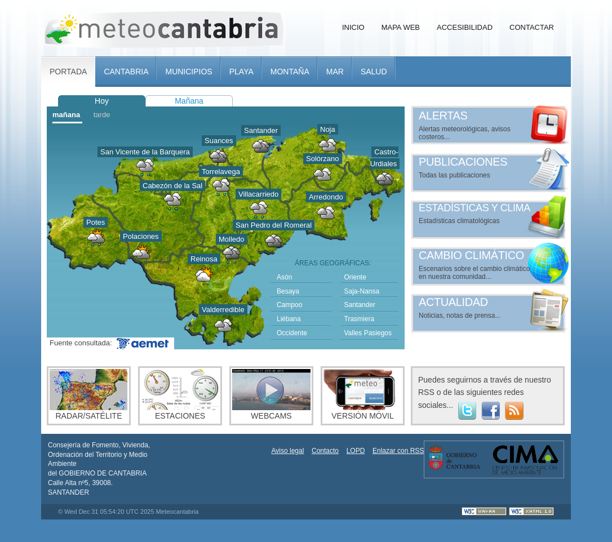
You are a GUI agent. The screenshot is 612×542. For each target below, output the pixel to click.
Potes (95, 222)
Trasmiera (359, 319)
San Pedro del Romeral (274, 225)
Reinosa (204, 259)
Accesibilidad (465, 27)
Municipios (188, 71)
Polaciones (141, 236)
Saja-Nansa (362, 291)
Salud (374, 71)
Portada (68, 71)
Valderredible (223, 309)
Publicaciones (463, 162)
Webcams (271, 394)
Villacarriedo (258, 194)
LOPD (356, 451)
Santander (261, 130)
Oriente (355, 277)
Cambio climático (471, 255)
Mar (335, 71)
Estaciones (180, 394)
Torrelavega (221, 171)
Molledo (232, 239)
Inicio (353, 27)
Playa (241, 71)
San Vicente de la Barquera (145, 152)
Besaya (288, 291)
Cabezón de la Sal (172, 185)
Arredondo (326, 197)
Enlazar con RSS (398, 451)
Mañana (189, 100)
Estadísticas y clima (474, 208)
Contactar (531, 27)
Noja (327, 129)
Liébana (289, 319)
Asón (284, 277)
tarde (102, 114)
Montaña (289, 71)
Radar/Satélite (89, 394)
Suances (219, 140)
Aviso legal (288, 451)
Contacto (325, 451)
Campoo (289, 305)
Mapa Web (401, 27)
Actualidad (453, 302)
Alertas (443, 115)
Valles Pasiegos (368, 333)
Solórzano (322, 158)
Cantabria (126, 71)
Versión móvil (362, 394)
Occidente (292, 333)
